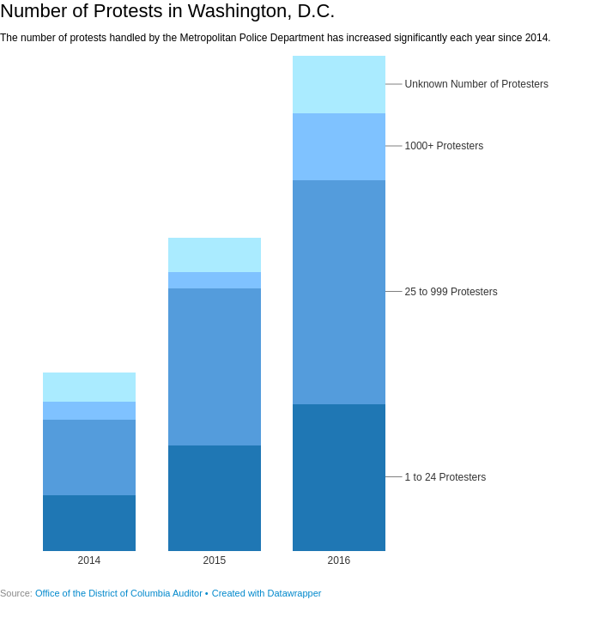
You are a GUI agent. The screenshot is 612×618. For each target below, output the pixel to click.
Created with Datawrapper (267, 593)
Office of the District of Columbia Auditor (119, 593)
